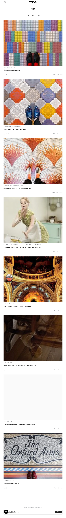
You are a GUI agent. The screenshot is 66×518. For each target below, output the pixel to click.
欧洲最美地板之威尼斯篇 (12, 70)
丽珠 (11, 421)
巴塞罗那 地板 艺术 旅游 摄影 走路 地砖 (12, 126)
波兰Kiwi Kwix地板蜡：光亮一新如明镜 (17, 306)
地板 (8, 363)
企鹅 (5, 363)
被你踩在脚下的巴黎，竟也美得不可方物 (17, 188)
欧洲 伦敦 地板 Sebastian (9, 481)
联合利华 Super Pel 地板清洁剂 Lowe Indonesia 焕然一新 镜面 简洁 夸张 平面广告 (22, 244)
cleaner (14, 303)
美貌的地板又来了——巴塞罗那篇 (15, 129)
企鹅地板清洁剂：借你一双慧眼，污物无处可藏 (20, 365)
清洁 (11, 363)
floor (10, 303)
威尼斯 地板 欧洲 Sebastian (10, 67)
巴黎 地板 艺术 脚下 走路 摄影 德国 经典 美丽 (14, 185)
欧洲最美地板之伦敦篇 (11, 483)
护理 (8, 421)
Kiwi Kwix (6, 303)
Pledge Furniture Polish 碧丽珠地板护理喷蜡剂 (20, 424)
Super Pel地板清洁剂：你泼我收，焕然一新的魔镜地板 (23, 247)
